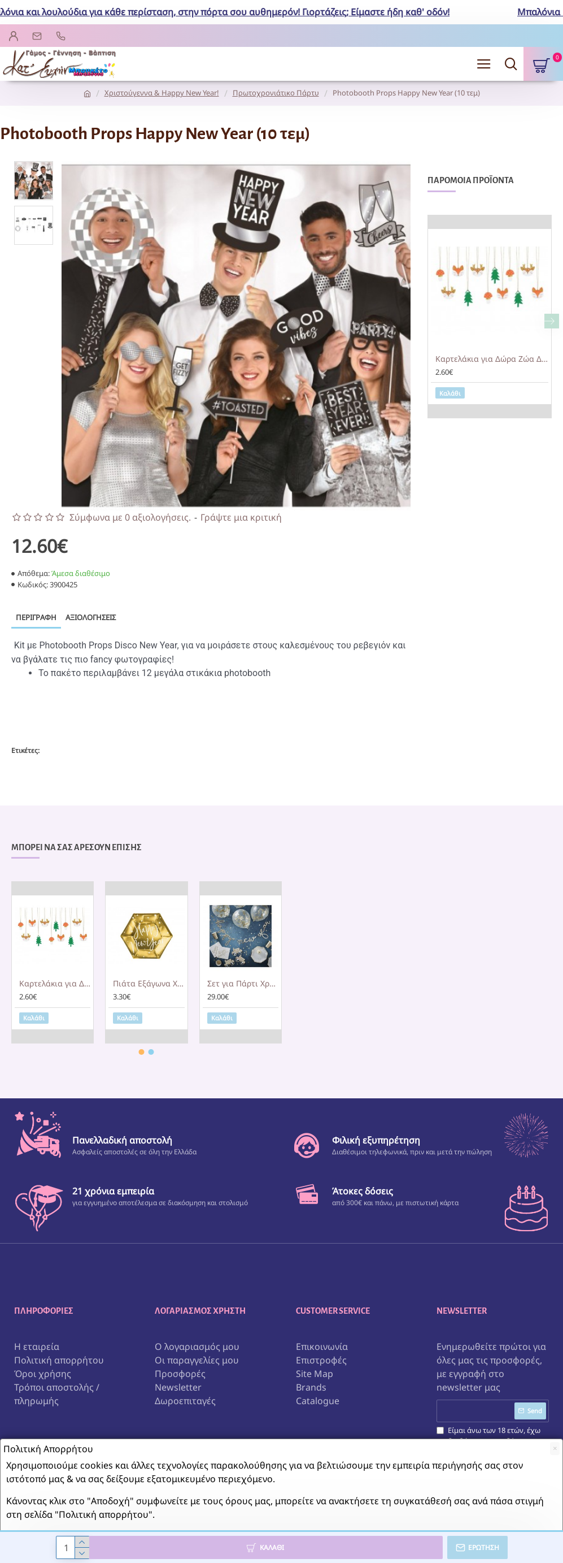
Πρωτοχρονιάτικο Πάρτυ (276, 93)
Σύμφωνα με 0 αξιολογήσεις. (130, 517)
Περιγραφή (36, 617)
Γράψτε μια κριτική (241, 517)
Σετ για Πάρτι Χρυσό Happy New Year (242, 984)
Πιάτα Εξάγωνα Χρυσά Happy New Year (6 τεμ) (148, 984)
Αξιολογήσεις (91, 617)
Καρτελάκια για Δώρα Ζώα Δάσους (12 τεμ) (491, 359)
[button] (551, 321)
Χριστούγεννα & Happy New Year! (161, 93)
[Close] (555, 1448)
